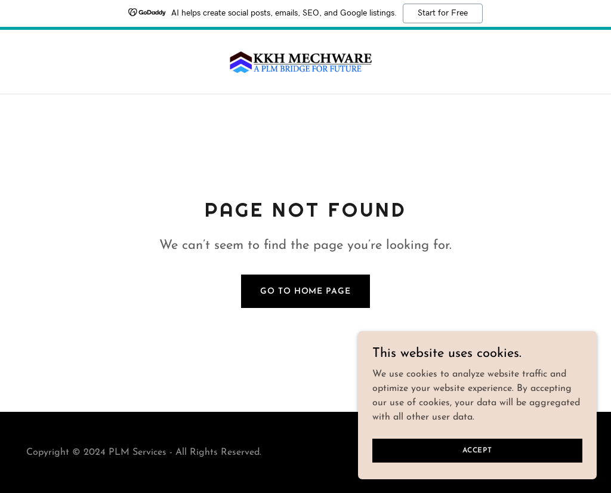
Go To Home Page (305, 291)
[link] (306, 61)
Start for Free (443, 13)
